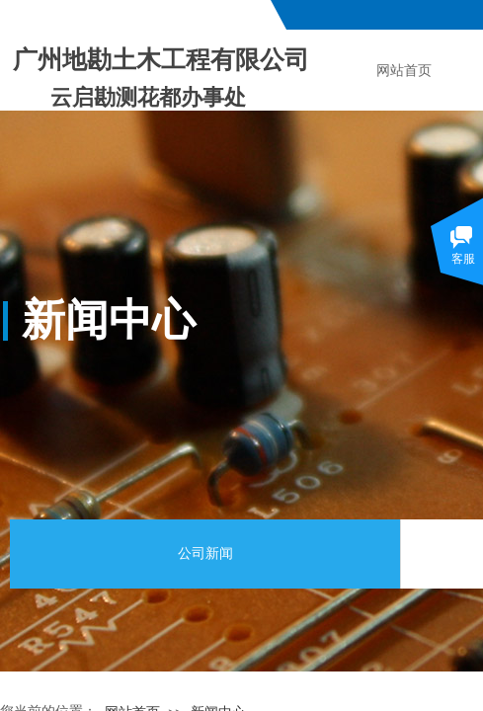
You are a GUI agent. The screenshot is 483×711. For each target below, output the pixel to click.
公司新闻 (205, 553)
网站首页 (404, 70)
